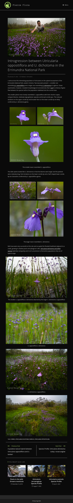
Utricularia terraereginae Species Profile (36, 481)
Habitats (23, 76)
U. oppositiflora (20, 85)
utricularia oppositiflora (42, 439)
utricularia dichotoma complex (24, 439)
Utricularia (29, 76)
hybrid (13, 439)
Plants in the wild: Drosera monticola (16, 480)
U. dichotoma (47, 85)
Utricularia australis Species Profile (56, 480)
